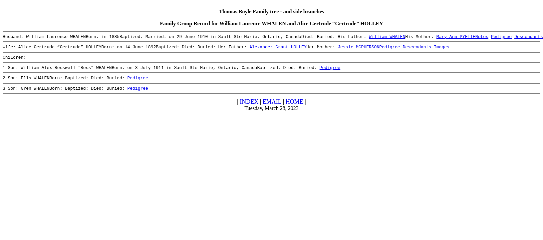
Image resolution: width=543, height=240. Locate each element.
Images (441, 49)
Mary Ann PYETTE (455, 37)
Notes (481, 37)
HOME (294, 107)
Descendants (528, 37)
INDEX (249, 107)
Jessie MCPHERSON (358, 49)
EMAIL (272, 107)
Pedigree (501, 37)
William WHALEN (387, 37)
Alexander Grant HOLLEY (278, 49)
